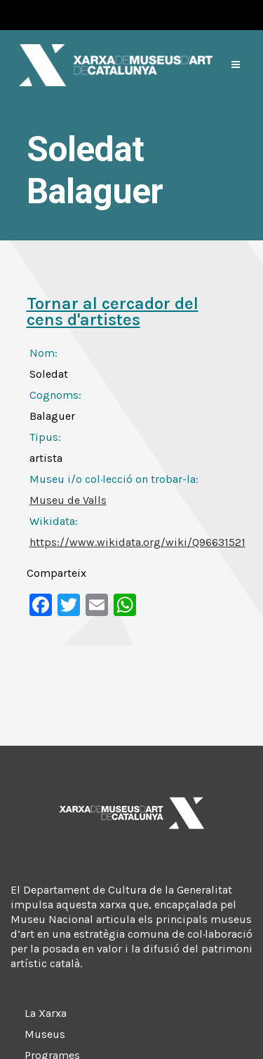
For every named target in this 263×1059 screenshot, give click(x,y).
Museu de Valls (68, 500)
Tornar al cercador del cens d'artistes (112, 311)
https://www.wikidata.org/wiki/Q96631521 (137, 542)
